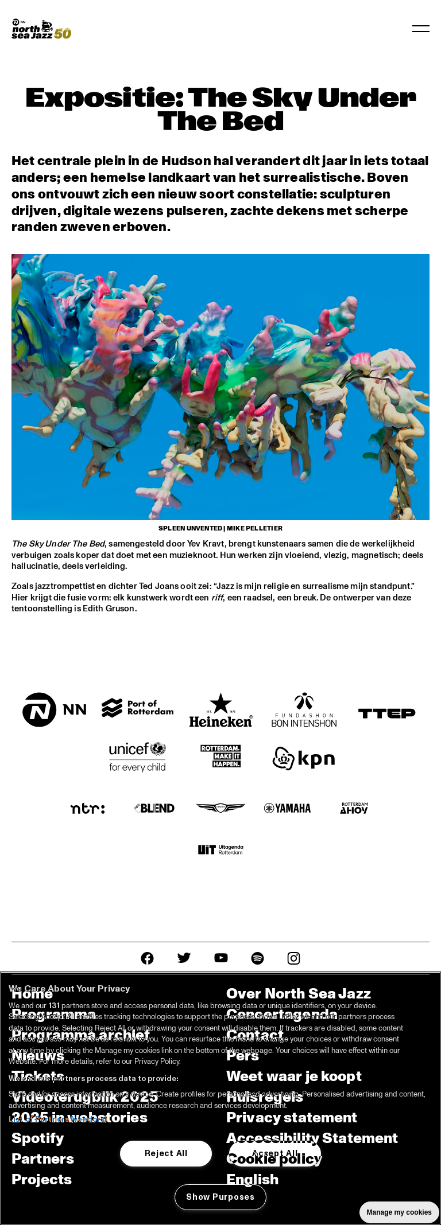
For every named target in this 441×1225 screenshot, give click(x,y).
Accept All (274, 1153)
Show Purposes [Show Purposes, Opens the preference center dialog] (220, 1197)
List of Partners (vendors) (58, 1119)
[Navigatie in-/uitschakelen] (421, 29)
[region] (220, 1098)
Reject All (166, 1153)
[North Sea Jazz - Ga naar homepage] (41, 28)
